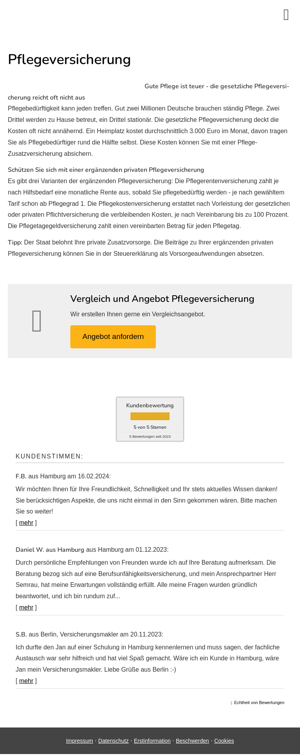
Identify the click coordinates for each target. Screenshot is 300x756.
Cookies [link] (224, 741)
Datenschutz (113, 741)
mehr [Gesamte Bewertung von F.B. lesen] (26, 522)
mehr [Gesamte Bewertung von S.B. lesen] (26, 681)
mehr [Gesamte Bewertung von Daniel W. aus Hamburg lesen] (26, 607)
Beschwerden (192, 741)
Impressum (79, 741)
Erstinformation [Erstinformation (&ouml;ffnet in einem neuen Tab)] (152, 741)
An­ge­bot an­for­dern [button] (113, 336)
